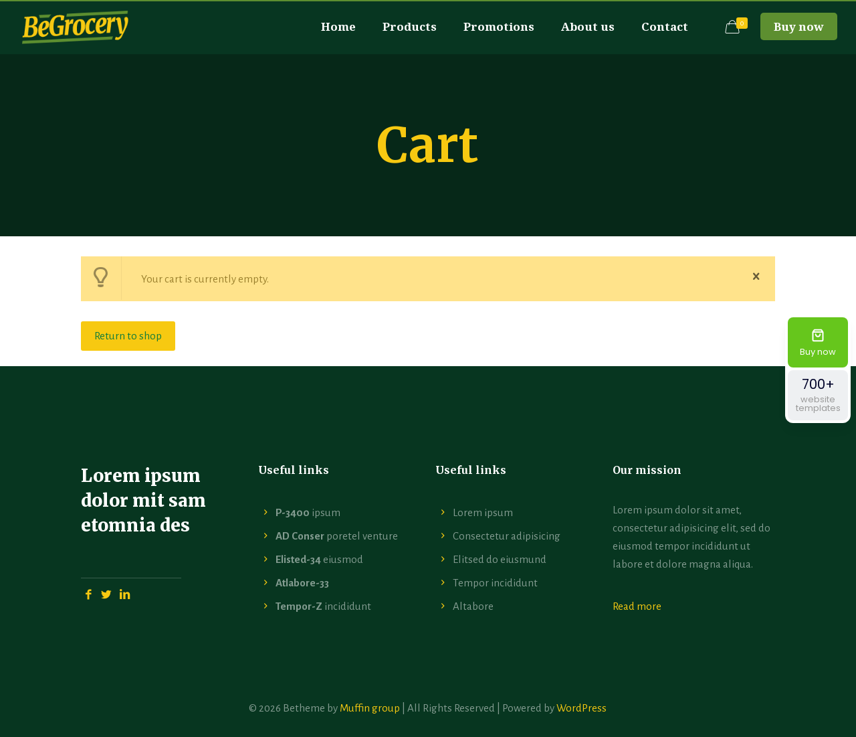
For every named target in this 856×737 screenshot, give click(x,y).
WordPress (581, 708)
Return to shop (128, 335)
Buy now (799, 26)
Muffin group (370, 708)
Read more (637, 606)
